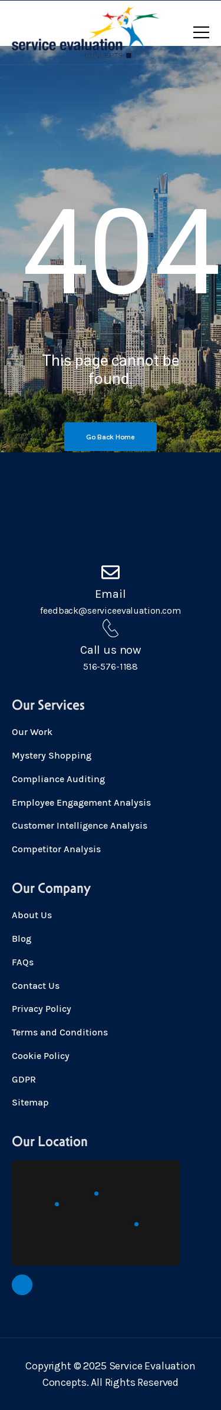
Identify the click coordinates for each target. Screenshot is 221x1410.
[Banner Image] (110, 436)
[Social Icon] (22, 1285)
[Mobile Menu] (201, 32)
